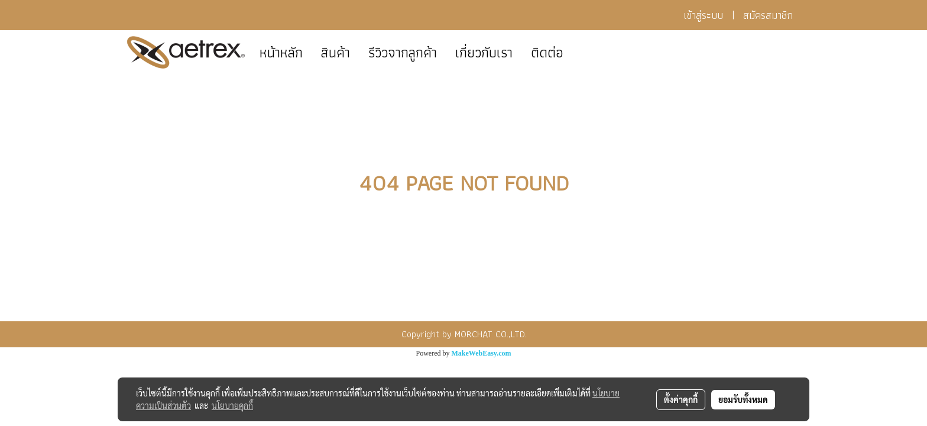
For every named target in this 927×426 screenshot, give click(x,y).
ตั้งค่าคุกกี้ (681, 399)
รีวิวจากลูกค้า (402, 52)
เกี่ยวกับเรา (484, 52)
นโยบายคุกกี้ (232, 405)
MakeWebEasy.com (481, 353)
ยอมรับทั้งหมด (743, 399)
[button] (583, 52)
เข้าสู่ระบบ (703, 15)
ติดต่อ (547, 52)
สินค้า (335, 52)
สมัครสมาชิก (768, 15)
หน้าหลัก (281, 52)
